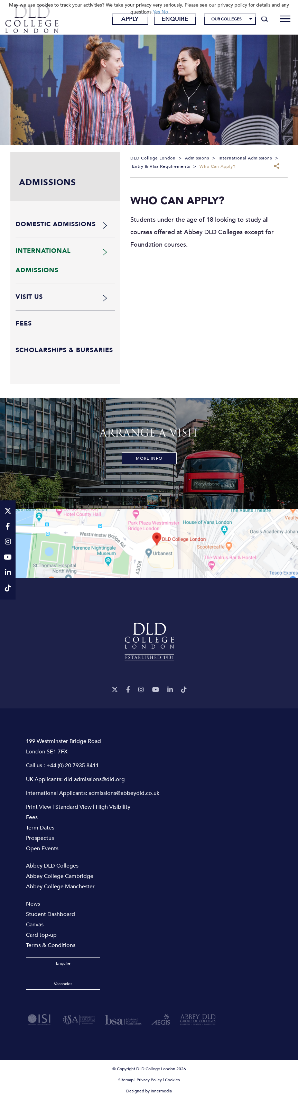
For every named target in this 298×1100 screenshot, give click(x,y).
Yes (156, 12)
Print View (38, 807)
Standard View (73, 807)
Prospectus (40, 838)
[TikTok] (184, 690)
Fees (32, 817)
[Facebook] (128, 690)
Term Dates (40, 828)
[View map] (149, 543)
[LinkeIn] (170, 690)
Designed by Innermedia (149, 1091)
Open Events (42, 848)
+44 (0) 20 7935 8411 (72, 765)
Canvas (35, 924)
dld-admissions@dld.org (94, 779)
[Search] (264, 19)
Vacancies (63, 984)
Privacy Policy (149, 1080)
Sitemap (125, 1080)
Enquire (174, 19)
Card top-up (41, 935)
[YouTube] (155, 690)
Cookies (172, 1080)
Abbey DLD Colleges (52, 866)
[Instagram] (141, 690)
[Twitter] (114, 690)
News (33, 904)
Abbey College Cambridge (59, 876)
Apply (130, 19)
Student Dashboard (50, 914)
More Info (149, 458)
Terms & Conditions (50, 945)
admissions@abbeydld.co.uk (124, 793)
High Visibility (113, 807)
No (164, 12)
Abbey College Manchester (60, 886)
